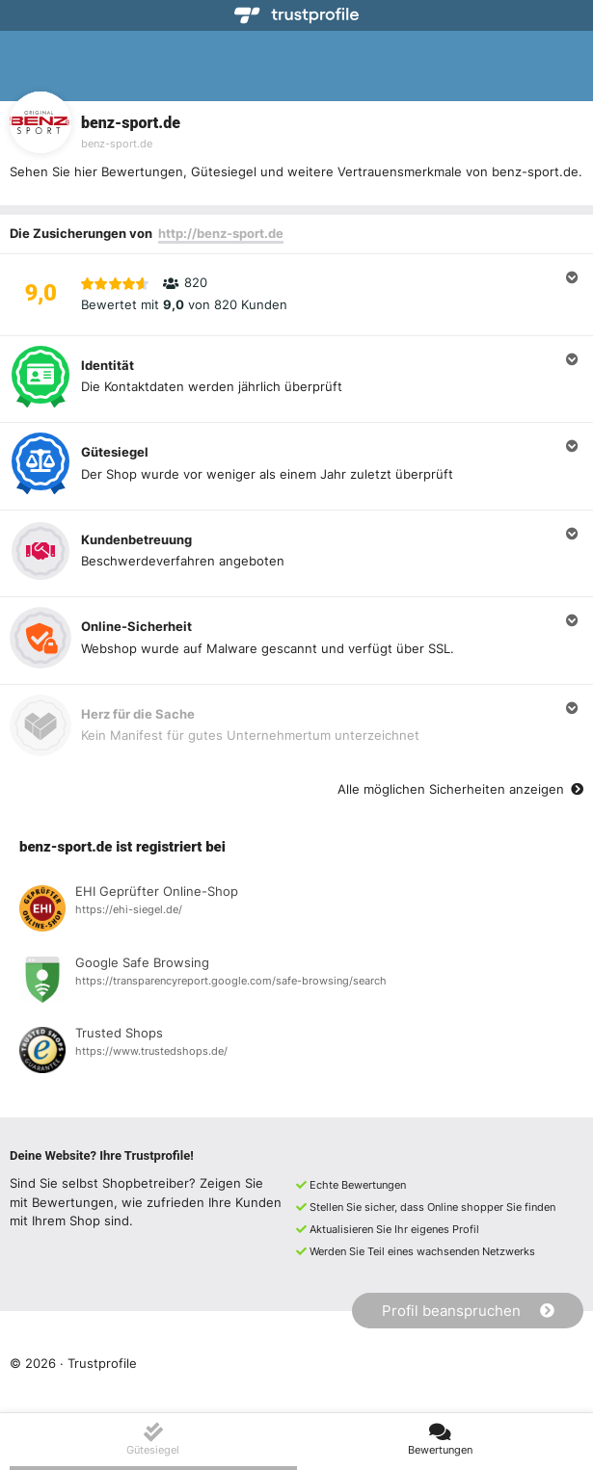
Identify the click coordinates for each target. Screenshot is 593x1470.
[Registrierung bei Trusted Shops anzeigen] (296, 1053)
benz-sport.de (116, 143)
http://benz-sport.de (220, 233)
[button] (296, 294)
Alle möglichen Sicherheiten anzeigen (460, 789)
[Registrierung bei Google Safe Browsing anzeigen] (296, 983)
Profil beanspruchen (468, 1310)
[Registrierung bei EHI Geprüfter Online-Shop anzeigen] (296, 911)
